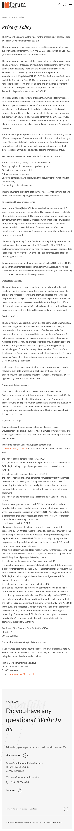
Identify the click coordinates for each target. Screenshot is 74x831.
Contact (33, 809)
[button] (70, 5)
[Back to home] (14, 5)
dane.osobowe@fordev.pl (14, 448)
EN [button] (62, 5)
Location (10, 790)
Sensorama (57, 822)
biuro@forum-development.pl (25, 777)
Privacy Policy (12, 809)
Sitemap (23, 809)
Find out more (13, 755)
